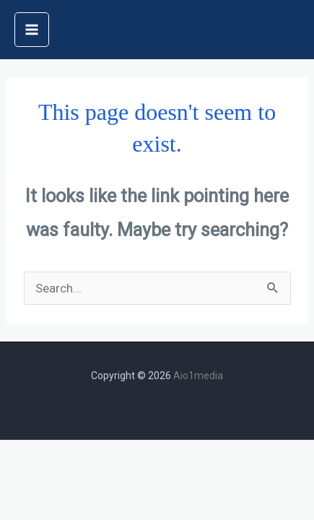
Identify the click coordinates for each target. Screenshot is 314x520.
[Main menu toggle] (31, 29)
